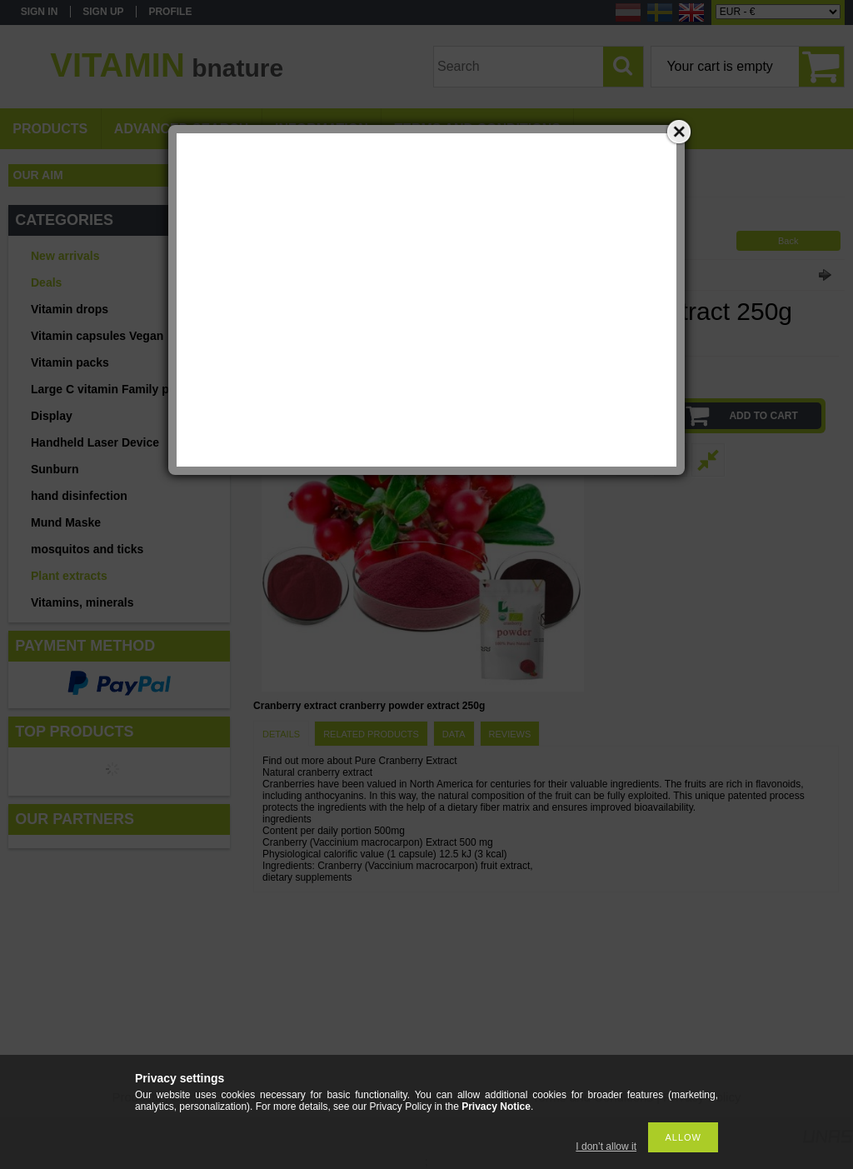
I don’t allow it (606, 1146)
